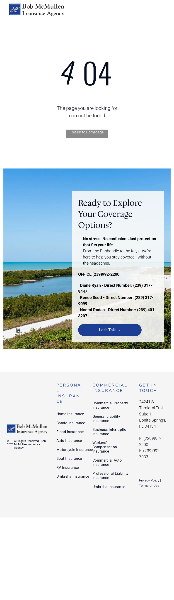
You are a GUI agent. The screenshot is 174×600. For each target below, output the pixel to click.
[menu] (164, 10)
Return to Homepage (87, 132)
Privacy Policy (149, 480)
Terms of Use (149, 486)
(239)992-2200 (105, 274)
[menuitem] (74, 414)
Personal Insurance (68, 393)
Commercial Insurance (110, 387)
